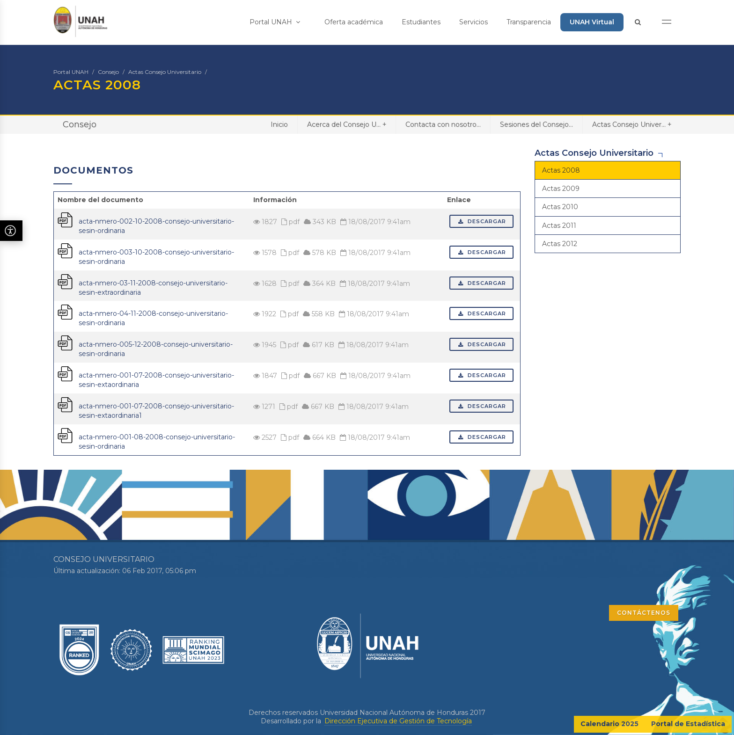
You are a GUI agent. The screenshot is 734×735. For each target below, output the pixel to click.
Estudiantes (421, 22)
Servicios (473, 22)
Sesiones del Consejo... (536, 124)
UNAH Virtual (592, 22)
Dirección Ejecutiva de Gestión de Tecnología (398, 721)
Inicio (279, 124)
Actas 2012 (559, 244)
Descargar (481, 221)
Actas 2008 (561, 170)
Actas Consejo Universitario (164, 71)
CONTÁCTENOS (643, 612)
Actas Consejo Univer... (631, 124)
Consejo (108, 71)
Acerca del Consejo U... (346, 124)
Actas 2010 (560, 207)
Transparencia (528, 22)
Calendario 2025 (609, 724)
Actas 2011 (559, 225)
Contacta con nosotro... (443, 124)
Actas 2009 (561, 188)
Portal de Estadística (688, 724)
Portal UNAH (275, 22)
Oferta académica (353, 22)
